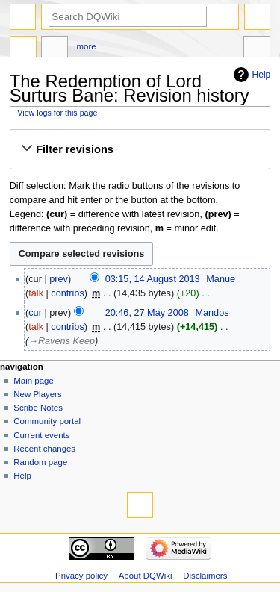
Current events (41, 435)
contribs (67, 293)
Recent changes (44, 448)
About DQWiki (145, 575)
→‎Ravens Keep (61, 341)
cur (35, 313)
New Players (37, 394)
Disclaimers (205, 575)
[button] (139, 149)
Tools (257, 48)
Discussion (54, 48)
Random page (40, 462)
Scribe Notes (38, 407)
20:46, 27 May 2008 (147, 313)
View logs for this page (57, 112)
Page (23, 48)
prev (58, 279)
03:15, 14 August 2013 (152, 279)
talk (35, 293)
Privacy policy (81, 575)
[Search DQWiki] (128, 17)
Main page (33, 380)
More (86, 46)
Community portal (47, 421)
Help (261, 74)
